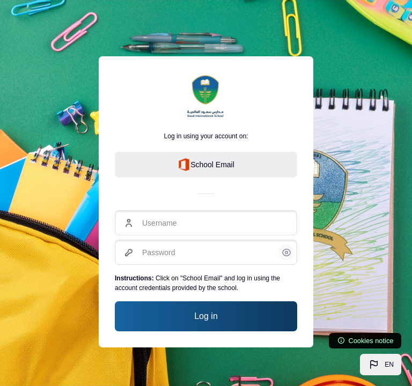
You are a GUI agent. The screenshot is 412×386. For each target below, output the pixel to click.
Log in (206, 316)
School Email (206, 164)
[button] (380, 364)
